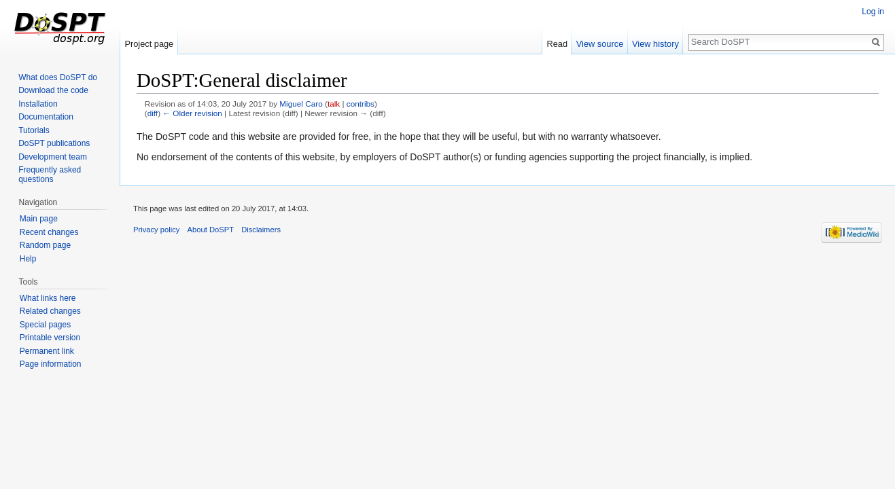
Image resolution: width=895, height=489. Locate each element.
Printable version (50, 337)
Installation (37, 104)
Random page (45, 245)
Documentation (45, 117)
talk (334, 103)
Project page (148, 44)
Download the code (53, 90)
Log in (873, 11)
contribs (360, 103)
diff (152, 113)
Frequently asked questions (49, 174)
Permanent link (47, 351)
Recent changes (49, 232)
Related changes (50, 311)
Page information (51, 364)
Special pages (45, 324)
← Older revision (192, 113)
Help (28, 259)
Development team (52, 157)
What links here (48, 298)
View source (599, 44)
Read (556, 44)
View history (655, 44)
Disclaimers (261, 229)
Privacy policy (156, 229)
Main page (39, 218)
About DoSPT (211, 229)
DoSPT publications (54, 143)
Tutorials (34, 130)
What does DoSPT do (57, 77)
